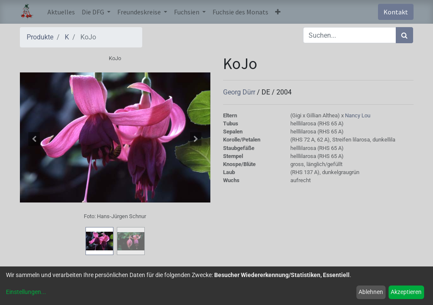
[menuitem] (61, 11)
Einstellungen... (26, 291)
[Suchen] (404, 35)
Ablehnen (371, 291)
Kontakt (395, 12)
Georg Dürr (240, 92)
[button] (278, 11)
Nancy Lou (357, 115)
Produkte (40, 37)
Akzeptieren (406, 291)
